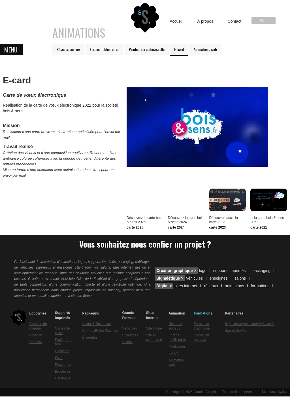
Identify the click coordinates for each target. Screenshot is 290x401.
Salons (127, 342)
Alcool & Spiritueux (96, 324)
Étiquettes (89, 337)
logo (202, 270)
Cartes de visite (62, 330)
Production (177, 347)
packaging (261, 270)
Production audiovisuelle (147, 49)
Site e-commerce (154, 337)
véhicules (194, 278)
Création (35, 335)
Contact (234, 21)
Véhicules (129, 328)
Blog (264, 20)
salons (240, 278)
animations (234, 286)
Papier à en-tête (64, 342)
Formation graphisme (202, 326)
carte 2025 (135, 227)
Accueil (176, 21)
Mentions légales (274, 392)
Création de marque (38, 326)
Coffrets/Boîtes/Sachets (100, 331)
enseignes (219, 278)
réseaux (211, 286)
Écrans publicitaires (104, 49)
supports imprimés (229, 270)
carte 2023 (217, 227)
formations (260, 286)
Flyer (59, 358)
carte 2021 (258, 227)
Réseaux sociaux (68, 49)
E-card (179, 49)
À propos (205, 21)
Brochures (63, 371)
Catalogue (63, 378)
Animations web (205, 49)
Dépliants (62, 351)
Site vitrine (154, 328)
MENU (11, 49)
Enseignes (130, 335)
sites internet (186, 286)
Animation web (176, 362)
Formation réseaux (201, 337)
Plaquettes (63, 365)
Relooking (36, 342)
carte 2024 (176, 227)
